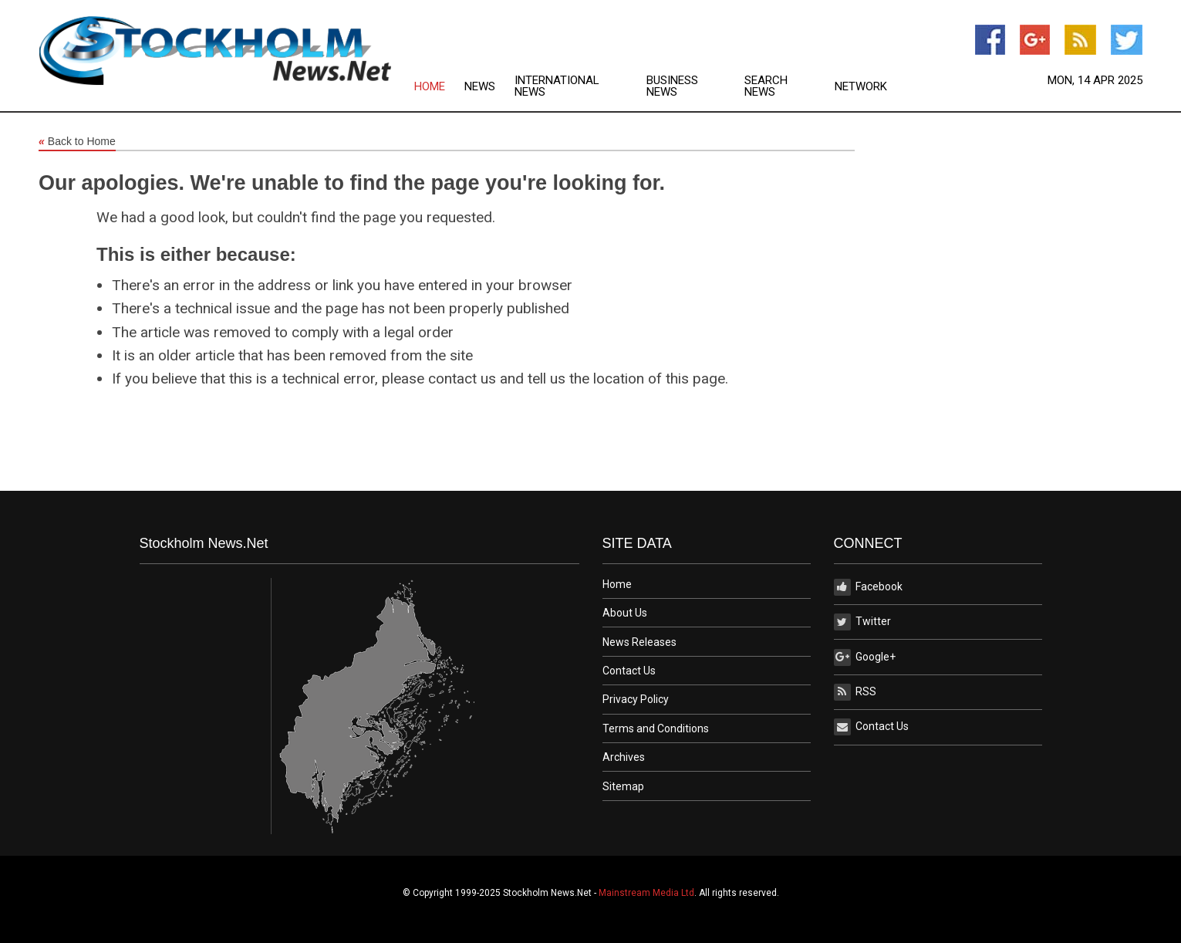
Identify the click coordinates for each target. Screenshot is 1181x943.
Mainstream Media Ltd (646, 892)
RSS (855, 692)
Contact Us (629, 670)
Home (429, 87)
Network (861, 87)
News (479, 87)
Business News (672, 86)
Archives (623, 757)
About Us (624, 613)
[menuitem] (439, 86)
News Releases (639, 642)
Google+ (865, 657)
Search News (766, 86)
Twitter (862, 621)
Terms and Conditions (655, 728)
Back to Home (77, 142)
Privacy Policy (635, 699)
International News (557, 86)
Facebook (868, 587)
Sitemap (623, 786)
